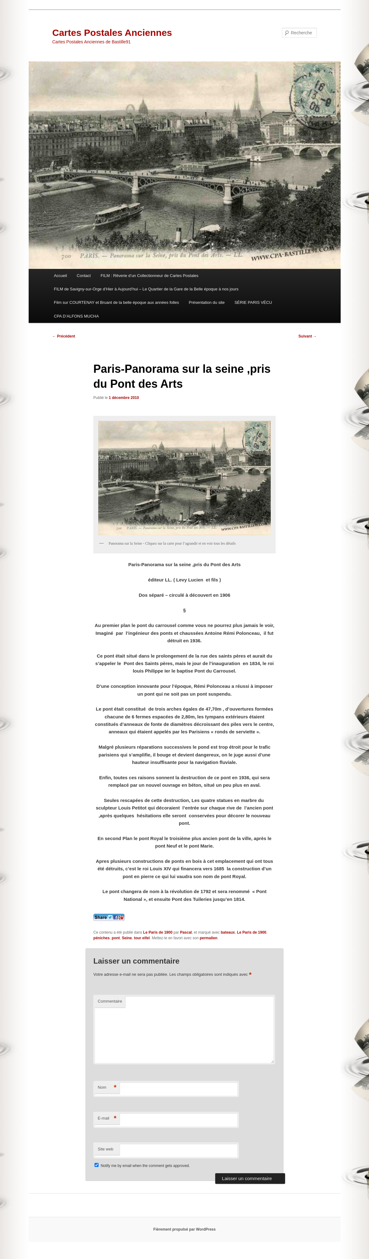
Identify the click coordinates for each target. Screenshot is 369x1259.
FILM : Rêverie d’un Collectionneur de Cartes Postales (149, 275)
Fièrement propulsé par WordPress (184, 1229)
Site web (105, 1149)
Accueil (60, 275)
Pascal (186, 932)
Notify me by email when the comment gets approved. (142, 1166)
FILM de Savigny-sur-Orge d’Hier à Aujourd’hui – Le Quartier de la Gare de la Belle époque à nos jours (146, 289)
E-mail (107, 1118)
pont (116, 938)
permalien (208, 938)
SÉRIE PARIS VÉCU (253, 302)
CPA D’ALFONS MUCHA (76, 316)
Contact (84, 275)
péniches (101, 938)
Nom (107, 1087)
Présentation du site (207, 302)
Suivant (308, 336)
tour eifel (142, 938)
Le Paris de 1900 (157, 932)
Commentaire (110, 1001)
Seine (127, 938)
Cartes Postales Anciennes (112, 32)
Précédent (63, 336)
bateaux (228, 932)
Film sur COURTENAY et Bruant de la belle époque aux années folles (116, 302)
